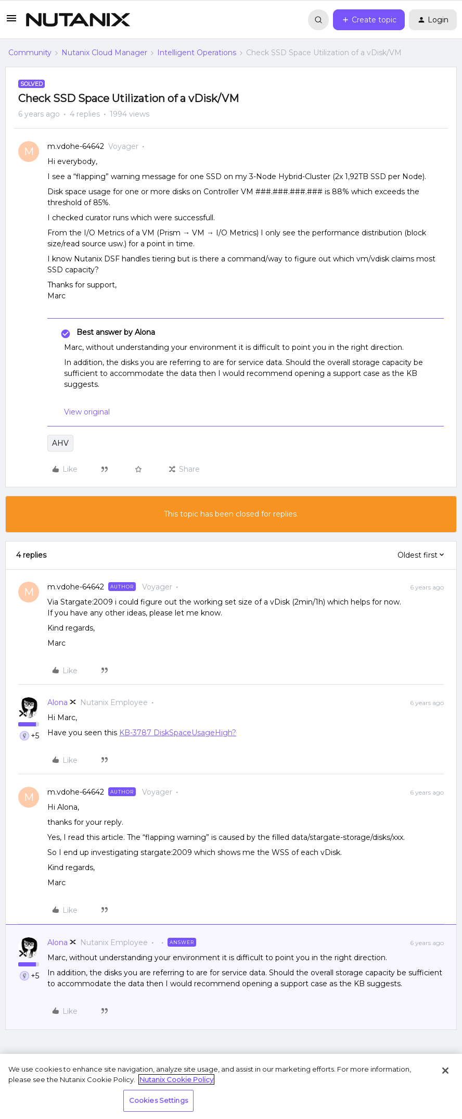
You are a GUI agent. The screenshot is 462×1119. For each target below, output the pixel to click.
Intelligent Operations (196, 52)
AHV (60, 443)
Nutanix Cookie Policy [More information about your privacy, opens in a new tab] (176, 1079)
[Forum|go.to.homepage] (78, 19)
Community (30, 52)
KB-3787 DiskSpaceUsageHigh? (177, 732)
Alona (57, 702)
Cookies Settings (158, 1100)
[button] (11, 22)
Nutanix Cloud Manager (104, 52)
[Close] (445, 1070)
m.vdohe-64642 (75, 146)
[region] (231, 1086)
